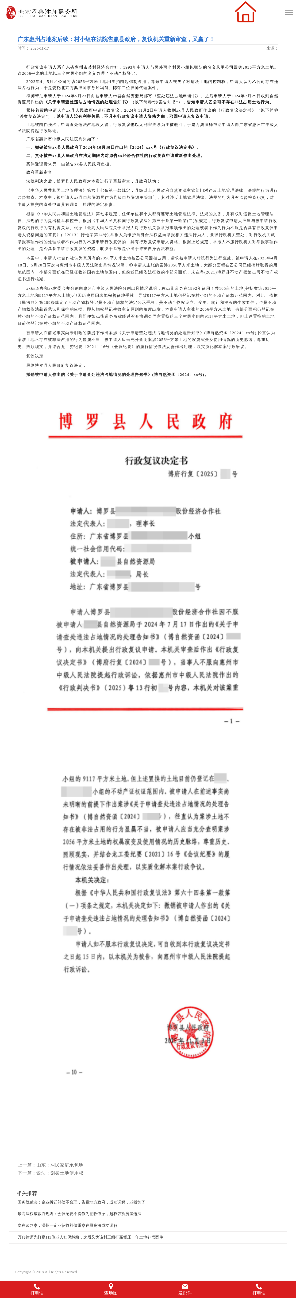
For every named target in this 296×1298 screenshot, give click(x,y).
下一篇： (50, 1173)
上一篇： (50, 1165)
